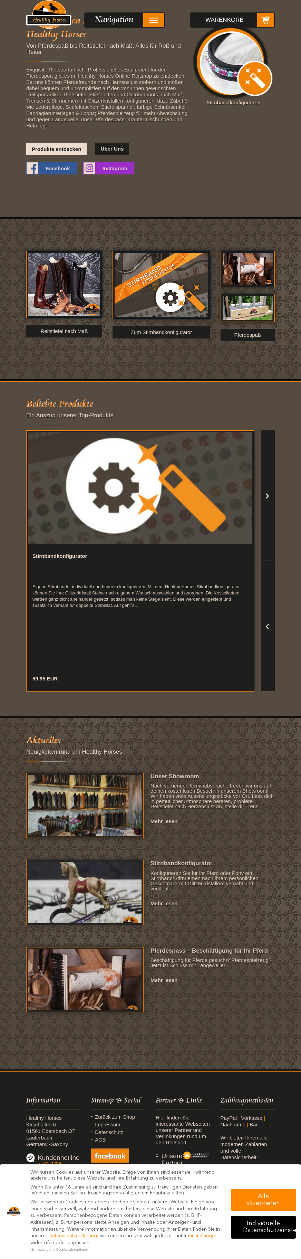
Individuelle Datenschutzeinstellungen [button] (269, 1227)
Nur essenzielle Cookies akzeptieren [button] (59, 1250)
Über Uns (112, 149)
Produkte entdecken (56, 149)
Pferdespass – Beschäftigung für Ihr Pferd (209, 950)
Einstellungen (202, 1235)
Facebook (58, 168)
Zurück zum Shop (115, 1117)
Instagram (115, 168)
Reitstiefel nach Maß (64, 331)
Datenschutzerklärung (73, 1235)
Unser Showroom (174, 776)
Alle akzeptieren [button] (263, 1200)
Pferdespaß (247, 335)
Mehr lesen (163, 821)
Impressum (108, 1124)
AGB (100, 1139)
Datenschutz (109, 1132)
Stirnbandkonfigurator (181, 863)
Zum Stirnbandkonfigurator (161, 332)
